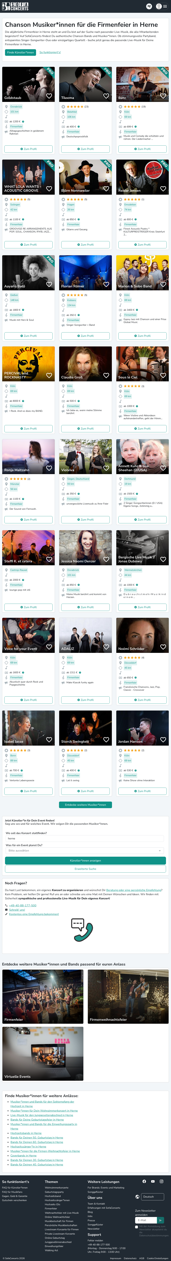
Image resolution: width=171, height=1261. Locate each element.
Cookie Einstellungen (157, 1258)
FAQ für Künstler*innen (15, 1187)
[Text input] (146, 1220)
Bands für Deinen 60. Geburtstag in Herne (37, 1142)
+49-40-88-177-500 (22, 905)
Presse (91, 1220)
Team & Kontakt (96, 1203)
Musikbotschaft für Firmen (59, 1221)
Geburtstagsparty (54, 1192)
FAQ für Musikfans (12, 1192)
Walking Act (51, 1250)
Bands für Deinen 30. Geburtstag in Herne (37, 1160)
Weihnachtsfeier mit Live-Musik (62, 1213)
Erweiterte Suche (85, 869)
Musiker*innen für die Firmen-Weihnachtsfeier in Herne (45, 1151)
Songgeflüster (95, 1192)
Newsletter (94, 1228)
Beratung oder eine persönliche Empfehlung (133, 890)
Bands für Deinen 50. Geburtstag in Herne (37, 1138)
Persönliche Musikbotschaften (61, 1225)
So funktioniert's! (50, 52)
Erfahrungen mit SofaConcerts (104, 1208)
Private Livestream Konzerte (60, 1233)
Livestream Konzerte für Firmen (62, 1229)
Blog (90, 1212)
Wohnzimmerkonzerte (56, 1187)
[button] (162, 6)
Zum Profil (30, 149)
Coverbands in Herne (24, 1156)
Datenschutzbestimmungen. (154, 1235)
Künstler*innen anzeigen (85, 861)
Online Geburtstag (55, 1238)
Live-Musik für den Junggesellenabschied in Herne (42, 1115)
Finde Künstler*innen (20, 52)
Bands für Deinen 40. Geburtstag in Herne (37, 1165)
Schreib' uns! (17, 910)
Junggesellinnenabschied (58, 1242)
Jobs (90, 1216)
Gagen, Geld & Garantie (14, 1196)
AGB (141, 1258)
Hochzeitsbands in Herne (26, 1133)
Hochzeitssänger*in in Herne (28, 1147)
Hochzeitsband (53, 1196)
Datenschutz (130, 1258)
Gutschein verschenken (14, 1200)
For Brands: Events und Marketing (106, 1187)
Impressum (115, 1258)
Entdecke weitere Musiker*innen (85, 805)
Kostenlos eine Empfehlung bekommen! (34, 914)
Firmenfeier (51, 1208)
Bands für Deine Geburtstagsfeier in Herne (37, 1120)
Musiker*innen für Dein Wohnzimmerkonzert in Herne (44, 1111)
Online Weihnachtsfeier (57, 1217)
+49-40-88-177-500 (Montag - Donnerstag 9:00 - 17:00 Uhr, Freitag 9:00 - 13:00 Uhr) (106, 1248)
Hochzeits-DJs (52, 1204)
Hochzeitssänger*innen (57, 1200)
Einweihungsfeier (54, 1246)
